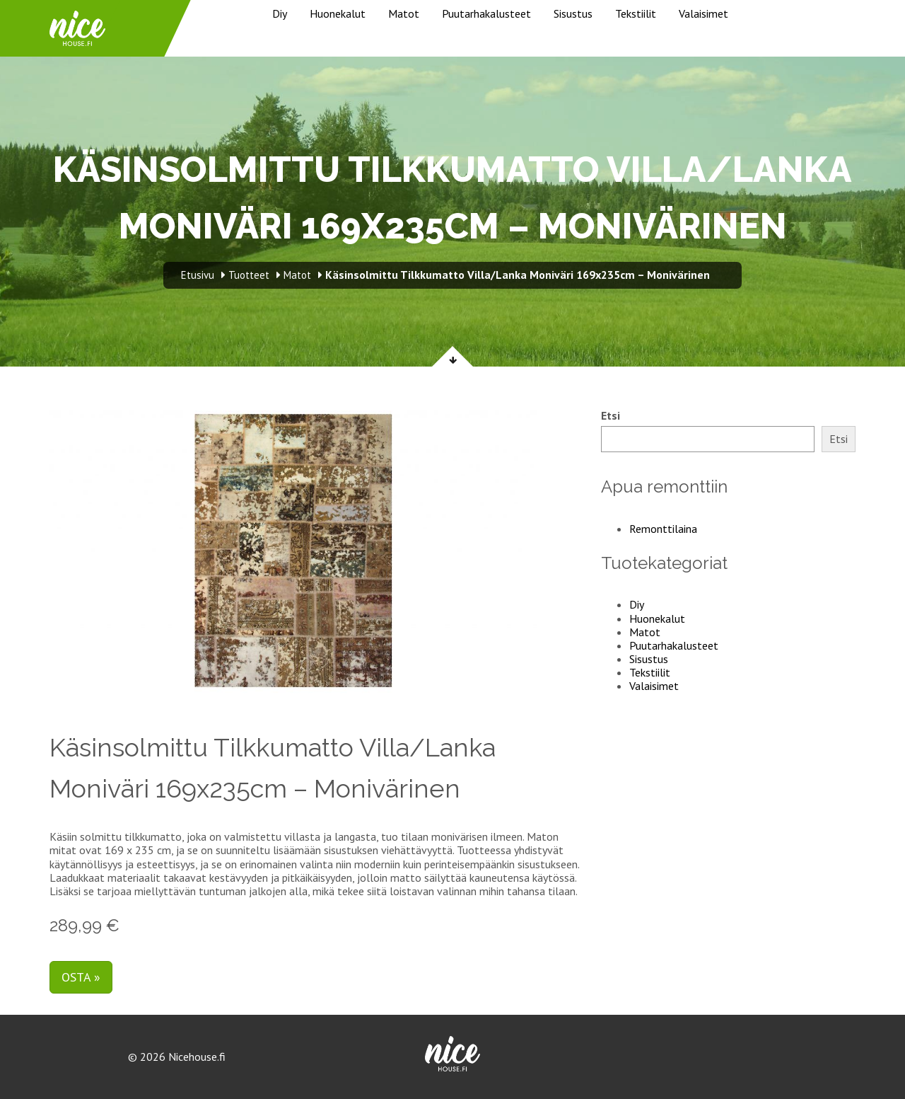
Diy (279, 13)
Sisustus (573, 13)
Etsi (610, 415)
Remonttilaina (663, 529)
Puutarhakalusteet (486, 13)
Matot (403, 13)
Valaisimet (703, 13)
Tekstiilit (635, 13)
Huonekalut (338, 13)
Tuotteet (248, 275)
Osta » (81, 977)
